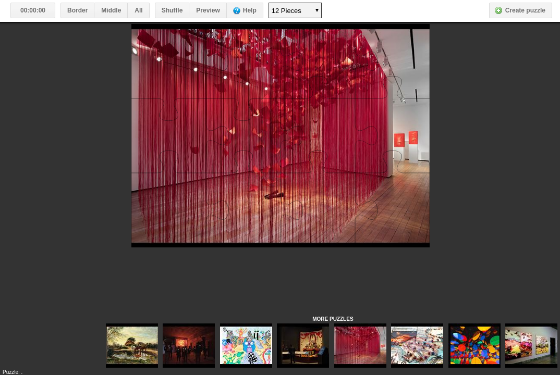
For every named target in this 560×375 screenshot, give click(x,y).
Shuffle (172, 10)
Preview (208, 10)
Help (250, 10)
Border (77, 10)
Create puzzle (525, 10)
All (138, 10)
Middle (111, 10)
